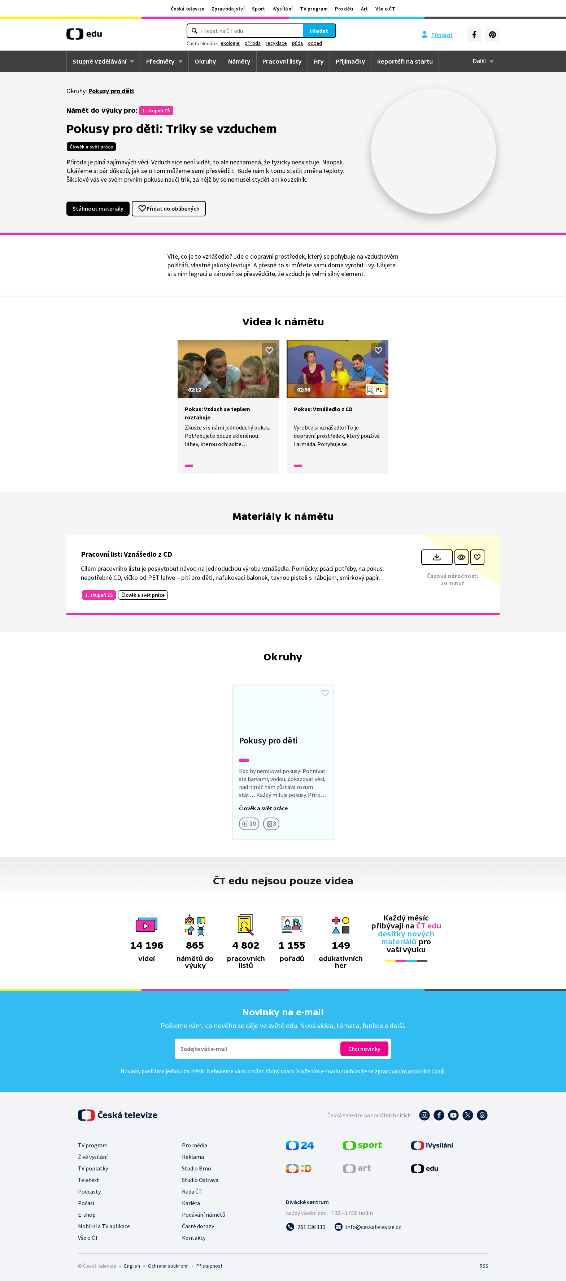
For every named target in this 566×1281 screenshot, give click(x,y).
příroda (253, 43)
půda (297, 43)
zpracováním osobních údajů (410, 1071)
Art (364, 8)
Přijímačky (350, 61)
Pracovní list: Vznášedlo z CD (126, 553)
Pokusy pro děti (111, 91)
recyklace (276, 43)
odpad (315, 43)
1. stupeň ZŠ (156, 110)
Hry (319, 61)
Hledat (319, 30)
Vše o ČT (385, 8)
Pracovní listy (282, 61)
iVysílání (283, 8)
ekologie (230, 43)
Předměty (160, 61)
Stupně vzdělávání (99, 61)
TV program (314, 8)
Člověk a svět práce (91, 146)
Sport (258, 8)
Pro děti (344, 8)
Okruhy (205, 61)
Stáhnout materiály (98, 208)
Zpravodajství (228, 8)
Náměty (239, 61)
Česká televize (187, 8)
